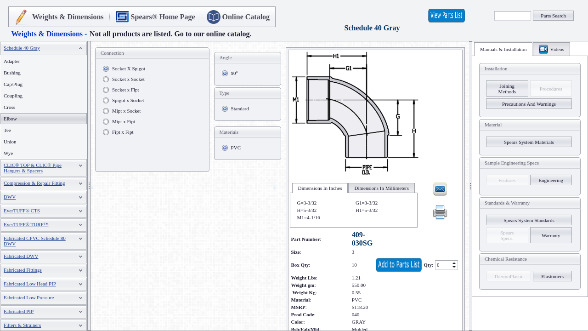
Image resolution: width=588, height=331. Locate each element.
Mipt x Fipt (123, 121)
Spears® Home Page (163, 17)
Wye (8, 153)
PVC (236, 147)
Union (10, 141)
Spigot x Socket (128, 100)
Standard (240, 108)
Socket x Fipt (125, 89)
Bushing (12, 72)
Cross (9, 107)
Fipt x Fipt (122, 132)
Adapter (12, 61)
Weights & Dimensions (68, 17)
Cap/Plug (13, 84)
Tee (7, 130)
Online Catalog (246, 17)
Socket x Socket (128, 79)
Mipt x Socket (126, 111)
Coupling (13, 95)
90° (234, 73)
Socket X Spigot (128, 68)
